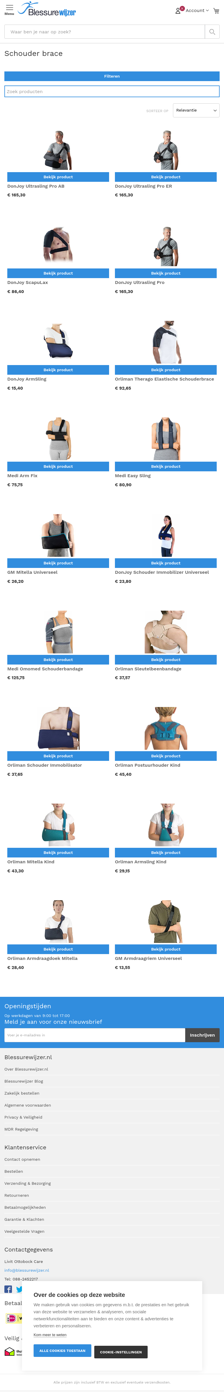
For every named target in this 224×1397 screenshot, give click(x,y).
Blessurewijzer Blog (23, 1081)
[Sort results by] (196, 110)
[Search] (112, 91)
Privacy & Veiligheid (23, 1117)
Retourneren (16, 1195)
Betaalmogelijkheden (25, 1207)
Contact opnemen (22, 1159)
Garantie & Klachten (24, 1219)
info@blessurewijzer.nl (26, 1270)
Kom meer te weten (50, 1335)
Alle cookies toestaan (62, 1351)
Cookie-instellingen (121, 1352)
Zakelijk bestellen (21, 1093)
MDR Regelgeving (21, 1129)
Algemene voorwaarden (27, 1105)
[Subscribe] (202, 1035)
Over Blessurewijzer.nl (26, 1069)
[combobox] (112, 32)
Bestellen (13, 1171)
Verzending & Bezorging (27, 1183)
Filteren (112, 76)
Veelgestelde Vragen (24, 1231)
